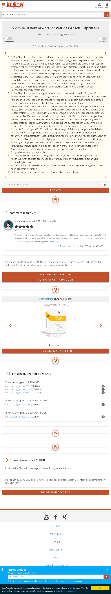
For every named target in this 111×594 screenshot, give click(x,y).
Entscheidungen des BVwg (18, 392)
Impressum (55, 549)
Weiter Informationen (78, 591)
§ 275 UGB (66, 246)
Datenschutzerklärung (56, 565)
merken (55, 190)
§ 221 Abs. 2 (45, 109)
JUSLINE (55, 526)
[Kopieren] (104, 184)
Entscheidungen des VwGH (18, 389)
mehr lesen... (55, 241)
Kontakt (55, 541)
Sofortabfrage (46, 298)
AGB (55, 557)
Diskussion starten (55, 492)
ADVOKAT (55, 534)
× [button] (107, 569)
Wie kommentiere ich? (55, 274)
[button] (5, 53)
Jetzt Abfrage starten (55, 350)
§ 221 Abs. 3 (31, 112)
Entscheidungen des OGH (18, 386)
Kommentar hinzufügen (55, 279)
